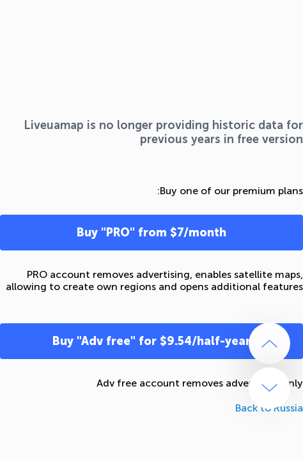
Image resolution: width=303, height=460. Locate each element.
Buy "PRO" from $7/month (151, 233)
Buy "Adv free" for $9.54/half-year (151, 341)
